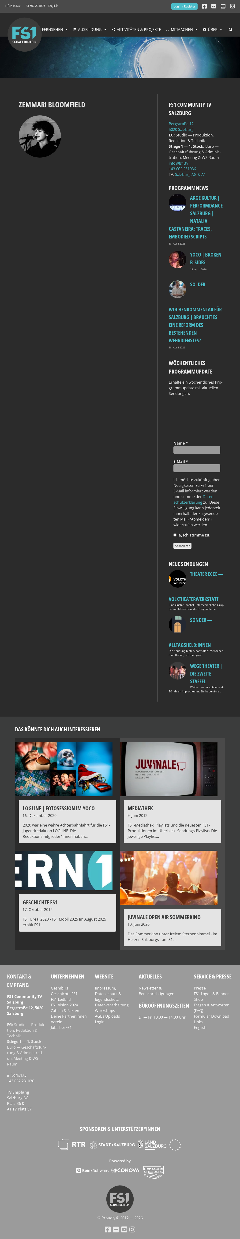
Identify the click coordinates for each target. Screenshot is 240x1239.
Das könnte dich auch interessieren (57, 729)
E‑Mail (180, 461)
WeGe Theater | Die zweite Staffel (206, 673)
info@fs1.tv (13, 6)
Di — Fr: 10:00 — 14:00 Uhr (162, 1017)
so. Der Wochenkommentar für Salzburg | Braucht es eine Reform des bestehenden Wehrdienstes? (195, 312)
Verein (56, 1021)
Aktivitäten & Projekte (139, 29)
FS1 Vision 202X (64, 1005)
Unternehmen (67, 976)
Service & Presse (213, 976)
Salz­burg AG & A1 (190, 174)
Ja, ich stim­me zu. (191, 535)
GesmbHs (59, 988)
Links (198, 1021)
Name (180, 443)
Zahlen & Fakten (65, 1010)
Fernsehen (52, 29)
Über (213, 29)
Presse (200, 988)
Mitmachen (182, 29)
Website (104, 976)
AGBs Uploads (107, 1016)
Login (100, 1021)
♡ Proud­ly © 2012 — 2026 (120, 1217)
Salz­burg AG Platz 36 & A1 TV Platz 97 (19, 1103)
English (53, 6)
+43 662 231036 (34, 6)
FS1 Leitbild (61, 999)
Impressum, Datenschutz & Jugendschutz (108, 994)
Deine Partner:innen (69, 1016)
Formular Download (211, 1016)
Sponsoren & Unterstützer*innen (120, 1129)
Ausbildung (90, 29)
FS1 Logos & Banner (211, 993)
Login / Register (184, 6)
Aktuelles (150, 976)
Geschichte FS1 (64, 993)
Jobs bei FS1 (61, 1027)
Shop (198, 999)
